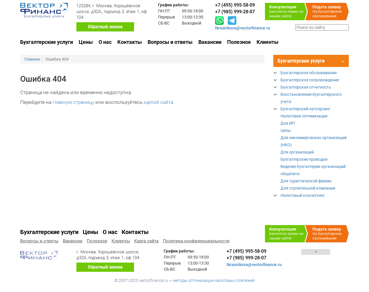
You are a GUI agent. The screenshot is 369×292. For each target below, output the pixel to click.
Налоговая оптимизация (303, 116)
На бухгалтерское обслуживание (330, 11)
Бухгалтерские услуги (46, 42)
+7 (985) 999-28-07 (246, 258)
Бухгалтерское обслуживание (308, 72)
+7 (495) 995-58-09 (246, 251)
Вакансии (209, 42)
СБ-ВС (164, 23)
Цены (86, 42)
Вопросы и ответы (170, 42)
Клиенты (267, 42)
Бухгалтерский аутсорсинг (305, 108)
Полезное (239, 42)
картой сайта (158, 102)
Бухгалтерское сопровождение (309, 80)
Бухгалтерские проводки (303, 159)
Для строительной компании (307, 188)
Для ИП (287, 123)
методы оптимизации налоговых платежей (214, 280)
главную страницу (73, 102)
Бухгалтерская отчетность (305, 87)
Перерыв (166, 17)
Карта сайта (146, 241)
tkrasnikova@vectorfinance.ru (242, 28)
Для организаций (297, 152)
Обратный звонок (105, 26)
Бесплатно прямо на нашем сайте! (288, 11)
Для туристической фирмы (306, 181)
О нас (105, 42)
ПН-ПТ (164, 11)
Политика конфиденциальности (196, 241)
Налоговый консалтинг (302, 195)
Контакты (129, 42)
